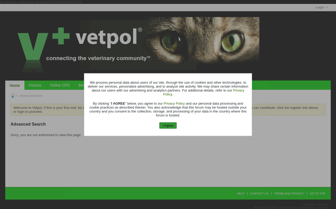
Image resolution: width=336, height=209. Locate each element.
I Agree (168, 125)
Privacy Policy (174, 103)
